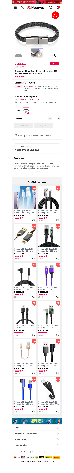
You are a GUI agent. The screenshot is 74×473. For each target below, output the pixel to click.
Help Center (24, 452)
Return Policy (21, 445)
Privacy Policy (21, 439)
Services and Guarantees (26, 433)
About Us (19, 428)
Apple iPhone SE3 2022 (27, 150)
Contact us (49, 452)
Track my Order (37, 452)
